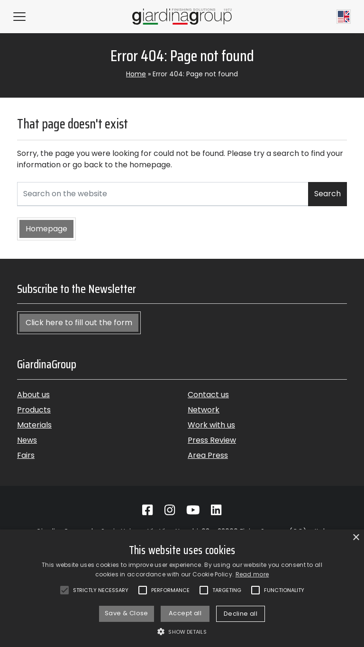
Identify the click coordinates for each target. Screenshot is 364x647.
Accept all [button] (185, 613)
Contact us (208, 394)
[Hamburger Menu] (19, 16)
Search (327, 193)
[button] (181, 631)
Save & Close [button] (126, 613)
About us (33, 394)
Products (34, 409)
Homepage (46, 228)
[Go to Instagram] (170, 510)
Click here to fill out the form (79, 322)
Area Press (208, 455)
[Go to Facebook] (147, 510)
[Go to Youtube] (193, 510)
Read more (252, 574)
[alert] (182, 588)
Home (136, 74)
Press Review (212, 440)
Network (203, 409)
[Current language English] (343, 16)
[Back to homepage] (182, 17)
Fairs (26, 455)
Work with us (211, 424)
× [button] (355, 537)
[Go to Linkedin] (216, 510)
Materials (34, 424)
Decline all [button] (240, 614)
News (27, 440)
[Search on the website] (163, 194)
